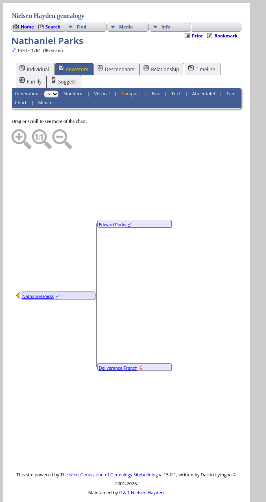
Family (30, 57)
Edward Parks (112, 200)
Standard (73, 69)
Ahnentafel (203, 69)
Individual (34, 44)
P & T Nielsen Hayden (141, 468)
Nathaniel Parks (38, 272)
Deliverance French (118, 343)
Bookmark (226, 11)
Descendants (116, 44)
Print (197, 11)
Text (176, 69)
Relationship (161, 44)
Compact (131, 69)
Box (155, 69)
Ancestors (73, 44)
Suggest (63, 57)
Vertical (102, 69)
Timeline (201, 44)
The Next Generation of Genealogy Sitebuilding (109, 450)
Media (44, 78)
